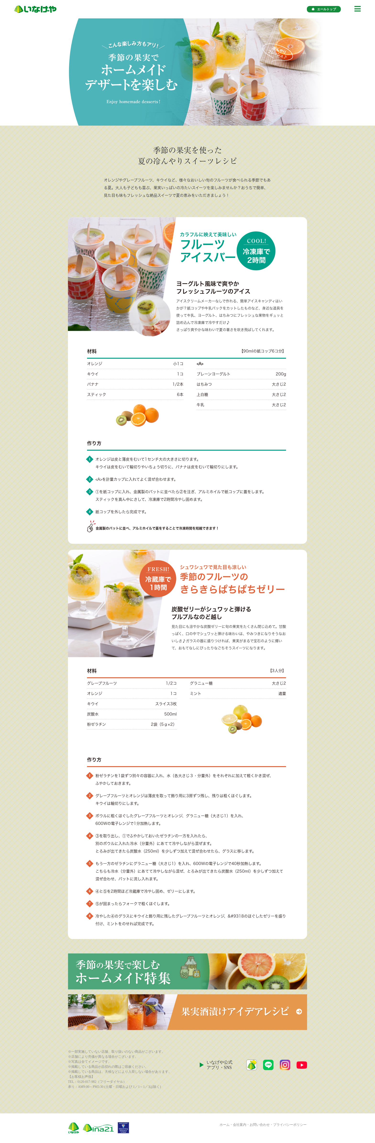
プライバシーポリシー (290, 1125)
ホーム (225, 1125)
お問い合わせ (260, 1125)
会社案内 (239, 1125)
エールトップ (324, 9)
